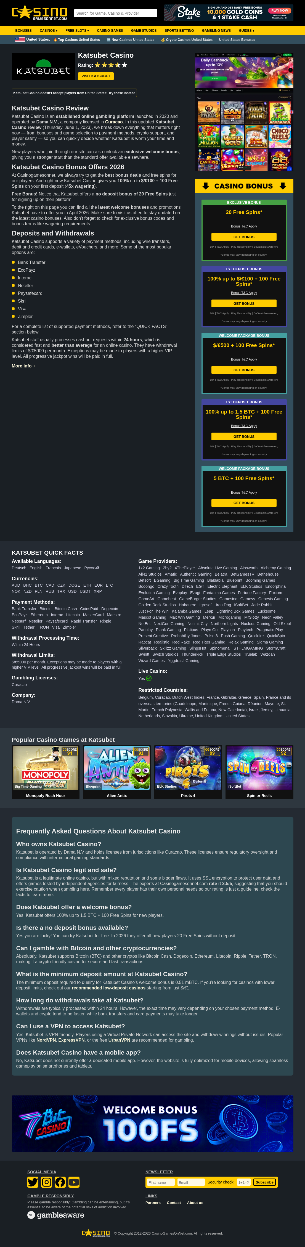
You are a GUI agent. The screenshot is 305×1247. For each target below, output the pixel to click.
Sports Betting (179, 31)
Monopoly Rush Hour (45, 795)
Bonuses (23, 31)
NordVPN (46, 1040)
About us (195, 1203)
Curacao (114, 122)
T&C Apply (222, 246)
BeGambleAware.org (266, 246)
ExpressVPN (71, 1040)
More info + (24, 366)
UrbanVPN (119, 1040)
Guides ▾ (246, 31)
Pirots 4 (188, 795)
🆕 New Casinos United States (130, 40)
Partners (153, 1203)
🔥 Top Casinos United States (76, 40)
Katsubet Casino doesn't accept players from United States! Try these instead (74, 93)
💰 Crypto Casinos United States (187, 40)
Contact (174, 1203)
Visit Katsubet (95, 76)
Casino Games (110, 31)
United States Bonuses (237, 40)
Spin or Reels (259, 795)
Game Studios (144, 31)
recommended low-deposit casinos (108, 988)
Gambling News (216, 31)
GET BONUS (244, 237)
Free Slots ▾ (77, 31)
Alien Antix (117, 795)
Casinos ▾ (48, 31)
